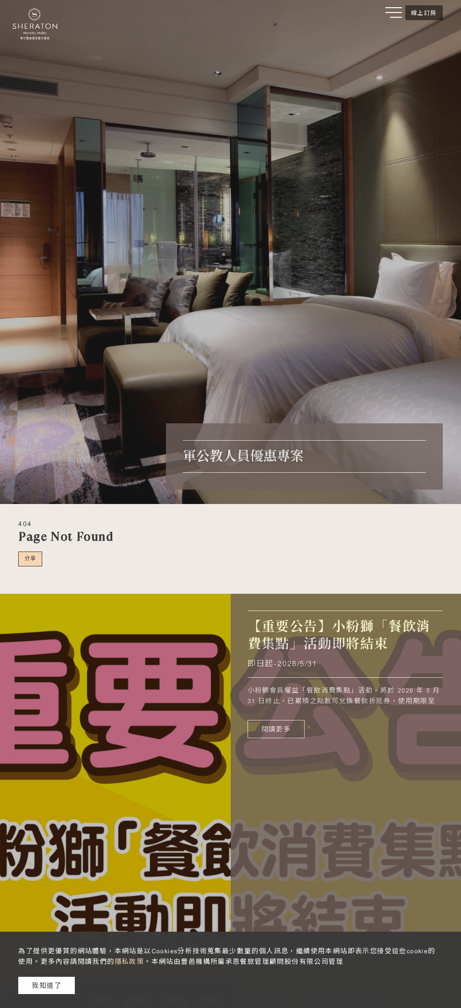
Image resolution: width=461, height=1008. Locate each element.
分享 (30, 558)
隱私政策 (129, 961)
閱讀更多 (276, 729)
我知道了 (46, 985)
